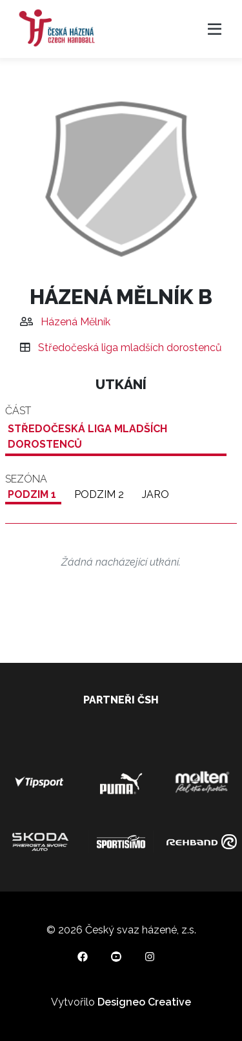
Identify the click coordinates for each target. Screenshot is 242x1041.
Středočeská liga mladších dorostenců (130, 347)
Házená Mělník (75, 322)
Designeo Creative (144, 1002)
